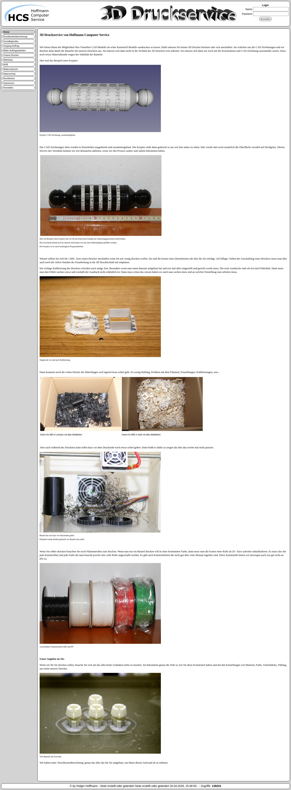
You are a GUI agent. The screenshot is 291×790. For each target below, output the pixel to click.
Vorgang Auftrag (11, 46)
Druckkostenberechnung (15, 36)
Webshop (8, 60)
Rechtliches (9, 78)
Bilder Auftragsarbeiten (14, 50)
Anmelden (8, 87)
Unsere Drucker (11, 55)
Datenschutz (9, 73)
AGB (5, 64)
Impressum (8, 83)
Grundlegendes (10, 41)
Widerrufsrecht (10, 69)
